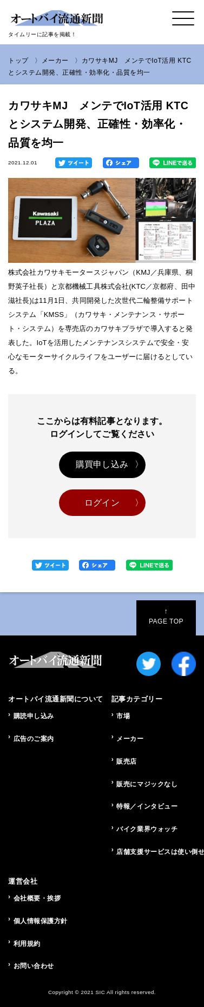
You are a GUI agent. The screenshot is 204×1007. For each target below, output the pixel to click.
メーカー (55, 60)
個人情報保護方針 (41, 921)
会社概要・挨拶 (37, 898)
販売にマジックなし (146, 784)
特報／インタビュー (146, 806)
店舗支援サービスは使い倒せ (156, 852)
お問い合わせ (34, 966)
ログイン (102, 502)
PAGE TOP (166, 616)
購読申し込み (34, 716)
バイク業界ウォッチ (146, 829)
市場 (123, 716)
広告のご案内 (34, 739)
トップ (18, 60)
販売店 (126, 761)
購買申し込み (102, 464)
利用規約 (27, 944)
